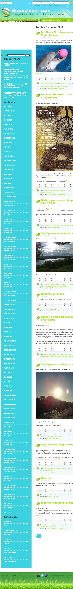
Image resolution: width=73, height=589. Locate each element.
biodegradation (50, 88)
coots (42, 192)
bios (69, 190)
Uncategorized (10, 562)
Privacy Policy (61, 575)
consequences (44, 356)
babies (46, 435)
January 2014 (9, 345)
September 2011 (10, 472)
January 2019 (9, 201)
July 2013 (8, 372)
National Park (10, 553)
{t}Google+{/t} (38, 575)
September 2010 (10, 499)
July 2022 (8, 174)
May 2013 (7, 381)
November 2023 (10, 133)
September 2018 (10, 210)
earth (6, 544)
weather (49, 470)
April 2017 (8, 219)
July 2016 (8, 224)
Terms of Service (53, 575)
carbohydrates (57, 435)
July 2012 (8, 427)
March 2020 (9, 188)
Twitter (42, 575)
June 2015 (8, 273)
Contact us (70, 575)
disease (7, 539)
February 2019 (10, 197)
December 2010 (10, 485)
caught (64, 284)
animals (7, 521)
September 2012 (10, 418)
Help (66, 575)
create (54, 85)
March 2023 (9, 156)
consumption (60, 309)
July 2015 (8, 269)
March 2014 (9, 336)
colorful (69, 495)
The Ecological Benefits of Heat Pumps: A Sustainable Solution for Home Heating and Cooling (15, 94)
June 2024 (8, 120)
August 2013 (9, 368)
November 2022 (10, 165)
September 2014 (10, 314)
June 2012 (8, 431)
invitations (43, 470)
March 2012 (9, 445)
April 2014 (8, 332)
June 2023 (8, 142)
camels (59, 284)
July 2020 (8, 183)
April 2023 (8, 151)
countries (43, 85)
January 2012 (9, 454)
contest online (65, 225)
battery (46, 225)
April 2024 (8, 124)
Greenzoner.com (25, 11)
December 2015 (10, 246)
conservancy (54, 356)
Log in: (29, 3)
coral (45, 192)
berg (60, 83)
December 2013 (10, 350)
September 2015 (10, 260)
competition (50, 436)
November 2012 (10, 409)
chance (65, 435)
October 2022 (9, 169)
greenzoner (64, 86)
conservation (62, 356)
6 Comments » (55, 288)
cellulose (59, 468)
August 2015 (9, 264)
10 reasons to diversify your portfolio (16, 78)
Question (46, 478)
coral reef (51, 192)
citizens (69, 284)
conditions (57, 436)
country (49, 85)
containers (43, 286)
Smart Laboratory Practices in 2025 (16, 64)
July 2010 (8, 503)
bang (45, 284)
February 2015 (10, 291)
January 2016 (9, 242)
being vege (49, 194)
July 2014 (8, 323)
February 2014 (10, 341)
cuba (51, 86)
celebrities (47, 468)
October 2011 (9, 467)
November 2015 (10, 251)
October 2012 (9, 413)
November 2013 (10, 354)
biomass (64, 190)
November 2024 (10, 111)
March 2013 (9, 390)
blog (50, 225)
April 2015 (8, 282)
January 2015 (9, 296)
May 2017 (7, 215)
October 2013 (9, 359)
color (64, 495)
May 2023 (7, 147)
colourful (70, 468)
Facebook (46, 575)
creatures (65, 85)
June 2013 (8, 377)
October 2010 (9, 494)
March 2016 (9, 233)
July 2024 (8, 115)
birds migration (52, 284)
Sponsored (8, 557)
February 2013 (10, 395)
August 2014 (9, 318)
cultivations (57, 86)
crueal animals (44, 86)
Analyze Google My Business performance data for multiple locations (16, 85)
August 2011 (9, 476)
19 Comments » (55, 496)
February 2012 (10, 449)
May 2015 (7, 278)
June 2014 (8, 327)
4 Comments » (58, 358)
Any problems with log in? (54, 5)
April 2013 (8, 386)
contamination (51, 286)
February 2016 (10, 237)
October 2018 (9, 206)
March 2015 (9, 287)
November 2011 (10, 463)
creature (58, 85)
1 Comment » (60, 88)
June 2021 (8, 178)
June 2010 (8, 508)
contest (58, 225)
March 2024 (9, 129)
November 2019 (10, 192)
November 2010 (10, 490)
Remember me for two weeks (40, 5)
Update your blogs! (53, 293)
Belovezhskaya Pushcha (51, 83)
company (43, 436)
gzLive (55, 194)
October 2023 (9, 138)
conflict (70, 354)
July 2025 (8, 106)
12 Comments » (61, 528)
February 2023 (10, 160)
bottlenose (47, 525)
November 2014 (10, 305)
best (63, 83)
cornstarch (69, 83)
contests (48, 227)
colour (64, 468)
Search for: (4, 55)
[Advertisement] (16, 36)
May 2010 (7, 512)
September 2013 (10, 363)
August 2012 (9, 422)
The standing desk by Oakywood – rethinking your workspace (14, 71)
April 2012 (8, 440)
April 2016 (8, 228)
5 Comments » (61, 311)
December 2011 (10, 458)
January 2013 (9, 399)
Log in (71, 3)
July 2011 (8, 481)
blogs (53, 225)
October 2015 (9, 255)
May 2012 (7, 436)
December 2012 (10, 404)
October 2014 (9, 309)
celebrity (53, 468)
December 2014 (10, 300)
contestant (65, 286)
